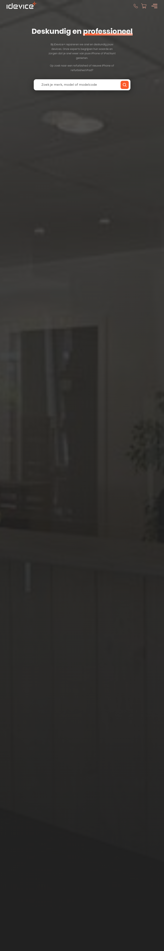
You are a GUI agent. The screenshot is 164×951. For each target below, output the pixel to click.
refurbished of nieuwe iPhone (92, 65)
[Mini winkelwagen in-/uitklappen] (143, 5)
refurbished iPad (81, 70)
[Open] (154, 6)
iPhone (95, 53)
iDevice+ (59, 44)
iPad (107, 53)
